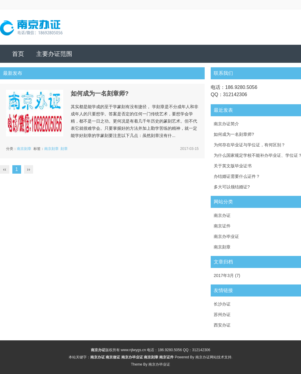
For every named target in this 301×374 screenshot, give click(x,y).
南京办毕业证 (226, 236)
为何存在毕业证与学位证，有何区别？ (249, 144)
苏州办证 (222, 314)
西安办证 (222, 325)
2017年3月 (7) (227, 275)
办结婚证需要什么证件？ (237, 176)
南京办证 (222, 215)
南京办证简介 (226, 123)
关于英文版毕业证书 (233, 165)
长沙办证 (222, 304)
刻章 (64, 149)
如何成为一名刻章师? (100, 93)
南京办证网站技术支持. (213, 357)
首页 (18, 53)
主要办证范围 (54, 53)
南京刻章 (24, 149)
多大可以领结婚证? (232, 186)
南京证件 (222, 225)
